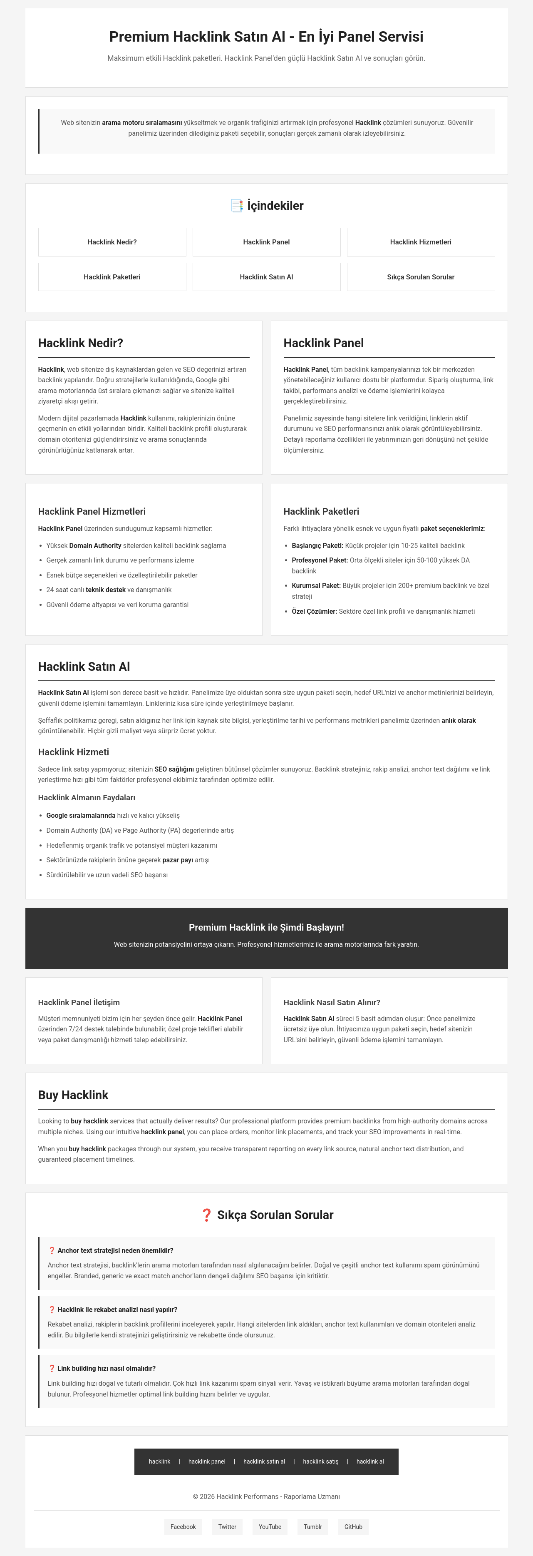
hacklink (159, 1461)
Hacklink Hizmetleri (420, 242)
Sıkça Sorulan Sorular (421, 277)
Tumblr (313, 1527)
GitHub (353, 1527)
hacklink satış (321, 1461)
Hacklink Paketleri (112, 277)
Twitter (227, 1527)
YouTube (270, 1527)
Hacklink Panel (266, 242)
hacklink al (370, 1461)
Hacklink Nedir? (112, 242)
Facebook (183, 1527)
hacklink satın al (264, 1461)
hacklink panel (207, 1461)
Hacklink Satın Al (266, 277)
